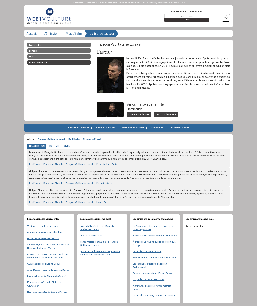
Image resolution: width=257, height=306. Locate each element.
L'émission (51, 34)
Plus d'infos (74, 34)
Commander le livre (138, 114)
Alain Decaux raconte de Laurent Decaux (48, 269)
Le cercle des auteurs (78, 127)
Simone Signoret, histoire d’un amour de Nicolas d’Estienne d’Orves (48, 246)
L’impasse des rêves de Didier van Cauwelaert (44, 284)
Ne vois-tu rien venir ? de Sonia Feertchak (154, 257)
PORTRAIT (54, 146)
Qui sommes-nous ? (179, 127)
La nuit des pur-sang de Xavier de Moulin (154, 295)
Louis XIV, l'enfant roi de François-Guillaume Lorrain (97, 228)
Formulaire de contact (132, 127)
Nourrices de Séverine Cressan (43, 238)
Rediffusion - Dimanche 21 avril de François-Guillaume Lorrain (104, 2)
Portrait (175, 2)
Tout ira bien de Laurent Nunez (43, 226)
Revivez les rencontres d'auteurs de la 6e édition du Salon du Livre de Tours (48, 256)
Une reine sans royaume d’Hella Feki (46, 232)
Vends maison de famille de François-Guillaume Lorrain (99, 243)
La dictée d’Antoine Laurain (147, 251)
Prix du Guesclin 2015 (91, 235)
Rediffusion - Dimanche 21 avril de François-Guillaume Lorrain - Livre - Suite (69, 202)
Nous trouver (156, 127)
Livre (182, 2)
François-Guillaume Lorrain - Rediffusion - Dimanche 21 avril (69, 139)
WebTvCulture (148, 2)
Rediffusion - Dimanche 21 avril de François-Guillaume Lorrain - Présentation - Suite (73, 164)
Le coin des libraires (105, 127)
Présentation (163, 2)
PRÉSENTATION (37, 146)
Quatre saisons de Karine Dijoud (44, 263)
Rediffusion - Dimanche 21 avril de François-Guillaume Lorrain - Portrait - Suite (70, 183)
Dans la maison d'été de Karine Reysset (153, 273)
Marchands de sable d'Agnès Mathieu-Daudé (153, 287)
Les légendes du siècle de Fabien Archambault (150, 265)
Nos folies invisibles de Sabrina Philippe (47, 291)
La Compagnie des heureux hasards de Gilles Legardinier (153, 228)
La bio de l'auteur (102, 34)
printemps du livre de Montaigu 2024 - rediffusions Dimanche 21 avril (100, 253)
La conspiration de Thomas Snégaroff (47, 276)
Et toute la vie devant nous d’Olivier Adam (155, 235)
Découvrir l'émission (166, 114)
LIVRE (67, 146)
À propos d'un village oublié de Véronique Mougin (154, 243)
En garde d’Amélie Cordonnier (148, 279)
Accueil (31, 34)
